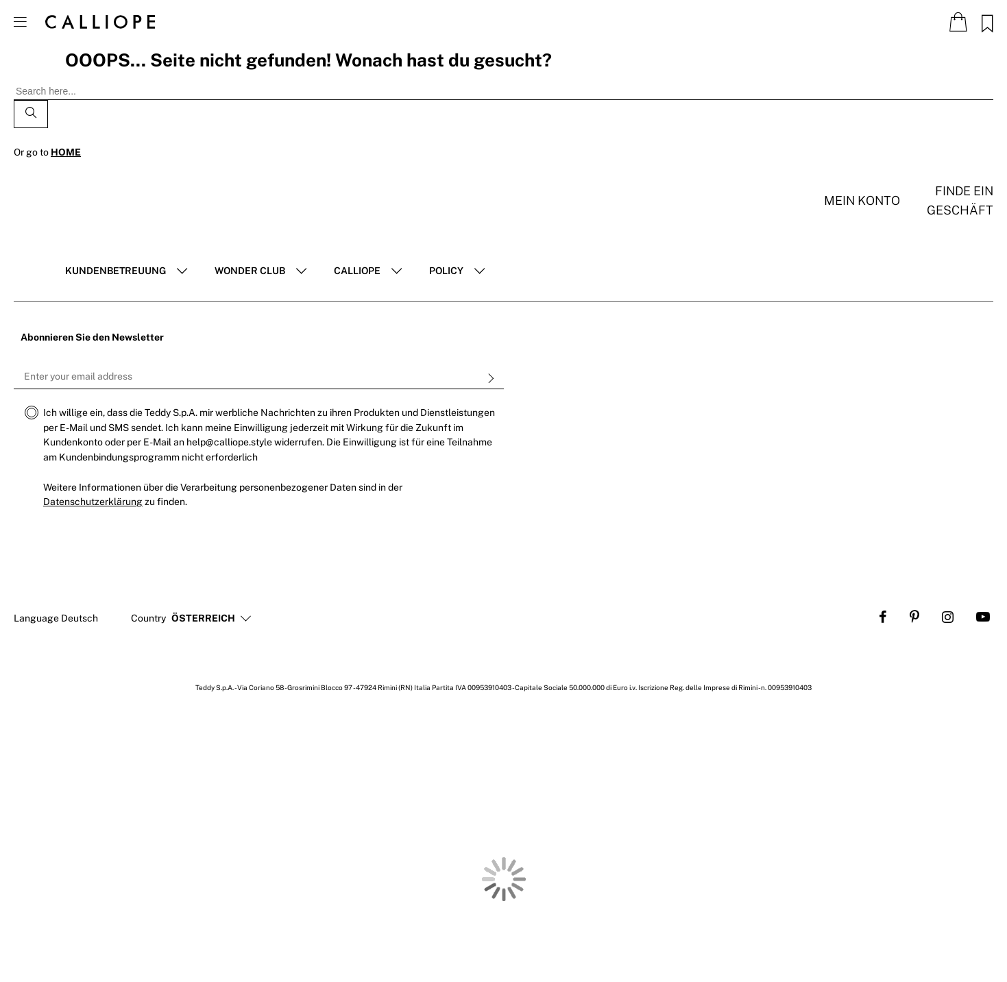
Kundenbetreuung (115, 270)
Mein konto (862, 200)
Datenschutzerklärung (93, 501)
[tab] (126, 271)
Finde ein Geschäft (960, 200)
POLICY (446, 270)
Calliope (357, 270)
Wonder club (250, 270)
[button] (203, 618)
